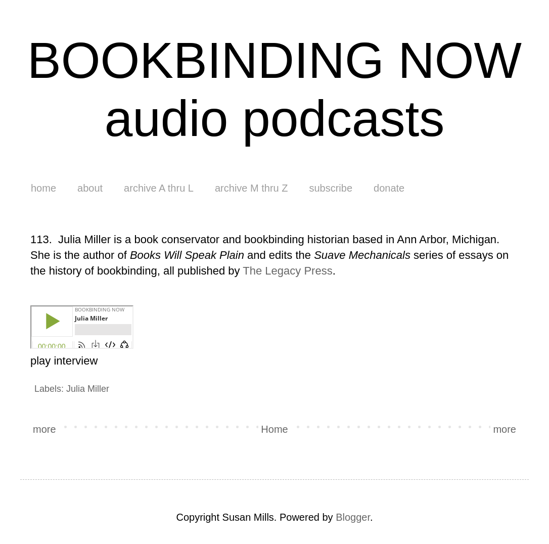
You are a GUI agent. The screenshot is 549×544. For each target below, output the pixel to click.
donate (389, 188)
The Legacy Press (287, 270)
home (43, 188)
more (44, 429)
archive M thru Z (251, 188)
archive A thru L (159, 188)
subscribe (330, 188)
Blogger (353, 517)
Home (274, 429)
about (90, 188)
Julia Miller (87, 389)
